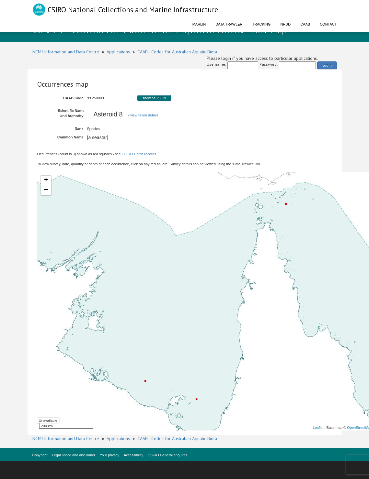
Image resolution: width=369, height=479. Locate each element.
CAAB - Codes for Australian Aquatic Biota (177, 52)
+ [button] (46, 180)
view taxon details (144, 115)
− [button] (46, 190)
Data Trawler (228, 24)
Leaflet (318, 428)
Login (327, 65)
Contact (328, 24)
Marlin (199, 24)
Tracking (261, 24)
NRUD (285, 24)
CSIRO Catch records (139, 154)
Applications (118, 52)
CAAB (305, 24)
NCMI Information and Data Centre (65, 52)
